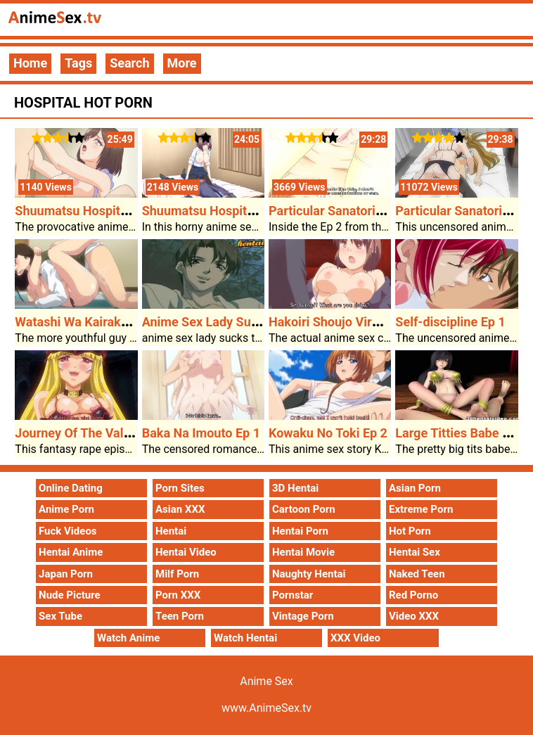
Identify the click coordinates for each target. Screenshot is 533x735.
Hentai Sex (414, 552)
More (182, 63)
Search (129, 63)
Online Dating (71, 488)
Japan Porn (66, 574)
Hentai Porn (300, 531)
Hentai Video (186, 552)
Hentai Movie (303, 552)
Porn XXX (177, 595)
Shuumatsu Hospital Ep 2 (86, 210)
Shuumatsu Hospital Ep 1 (213, 210)
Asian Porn (415, 488)
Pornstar (292, 595)
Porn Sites (180, 488)
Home (30, 63)
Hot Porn (410, 531)
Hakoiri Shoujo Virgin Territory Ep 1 (369, 321)
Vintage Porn (303, 616)
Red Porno (413, 595)
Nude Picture (70, 595)
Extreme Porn (421, 509)
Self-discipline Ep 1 (450, 321)
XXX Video (355, 638)
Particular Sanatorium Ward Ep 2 (361, 210)
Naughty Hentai (309, 574)
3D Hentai (295, 488)
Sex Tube (60, 616)
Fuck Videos (68, 531)
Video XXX (414, 616)
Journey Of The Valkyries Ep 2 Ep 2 (114, 433)
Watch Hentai (245, 638)
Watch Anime (128, 638)
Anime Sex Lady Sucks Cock (222, 321)
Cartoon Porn (303, 509)
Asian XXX (180, 509)
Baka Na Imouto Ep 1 (201, 433)
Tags (78, 63)
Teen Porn (179, 616)
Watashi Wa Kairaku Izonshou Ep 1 (113, 321)
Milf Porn (177, 574)
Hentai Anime (71, 552)
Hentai (170, 531)
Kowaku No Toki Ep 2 (328, 433)
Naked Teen (417, 574)
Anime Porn (66, 509)
